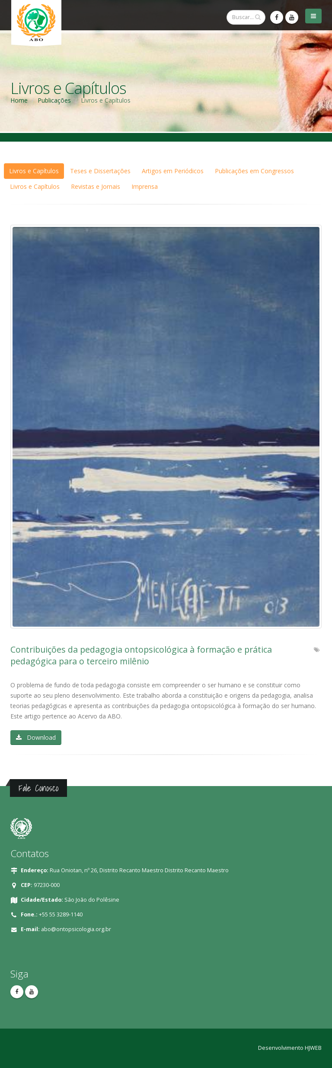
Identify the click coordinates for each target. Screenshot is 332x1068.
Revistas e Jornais (95, 186)
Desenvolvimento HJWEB (290, 1048)
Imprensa (144, 186)
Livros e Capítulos (34, 171)
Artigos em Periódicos (173, 171)
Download (36, 737)
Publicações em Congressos (254, 171)
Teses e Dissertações (100, 171)
